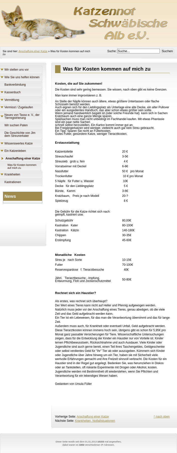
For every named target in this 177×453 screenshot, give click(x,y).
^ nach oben (162, 416)
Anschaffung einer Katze (33, 51)
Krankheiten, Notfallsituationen (95, 420)
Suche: (112, 51)
